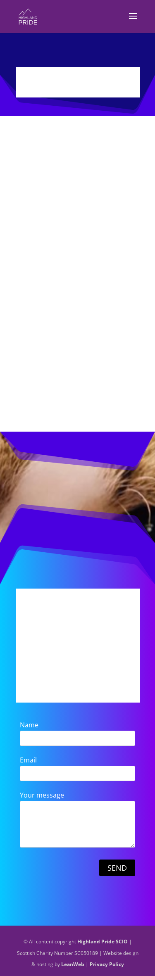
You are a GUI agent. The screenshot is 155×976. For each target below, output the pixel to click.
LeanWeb (72, 964)
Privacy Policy (107, 964)
